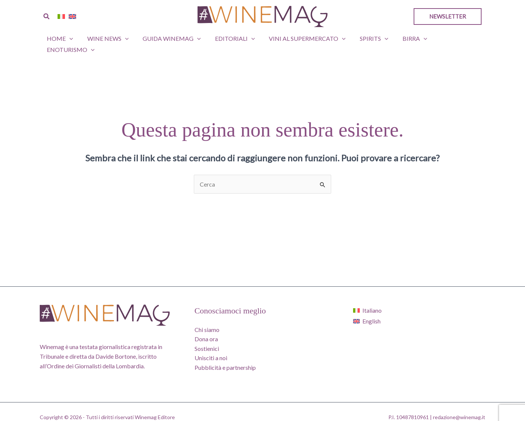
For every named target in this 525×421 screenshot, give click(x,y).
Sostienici (207, 337)
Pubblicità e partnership (225, 356)
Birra (403, 38)
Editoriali (231, 38)
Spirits (365, 38)
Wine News (108, 38)
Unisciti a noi (211, 346)
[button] (46, 16)
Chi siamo (207, 318)
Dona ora (206, 327)
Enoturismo (452, 38)
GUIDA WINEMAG (170, 38)
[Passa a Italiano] (367, 299)
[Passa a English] (367, 310)
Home (62, 38)
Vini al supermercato (300, 38)
